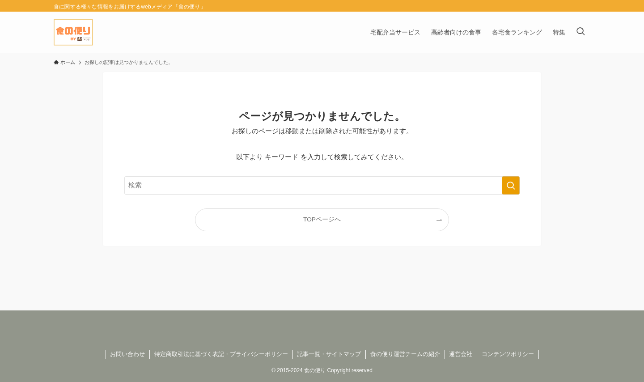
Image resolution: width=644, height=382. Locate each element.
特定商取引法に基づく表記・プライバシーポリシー (221, 354)
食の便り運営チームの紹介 (405, 354)
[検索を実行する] (511, 185)
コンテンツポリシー (508, 354)
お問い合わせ (127, 354)
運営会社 (460, 354)
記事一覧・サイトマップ (329, 354)
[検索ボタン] (580, 32)
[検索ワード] (322, 185)
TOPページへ (322, 219)
